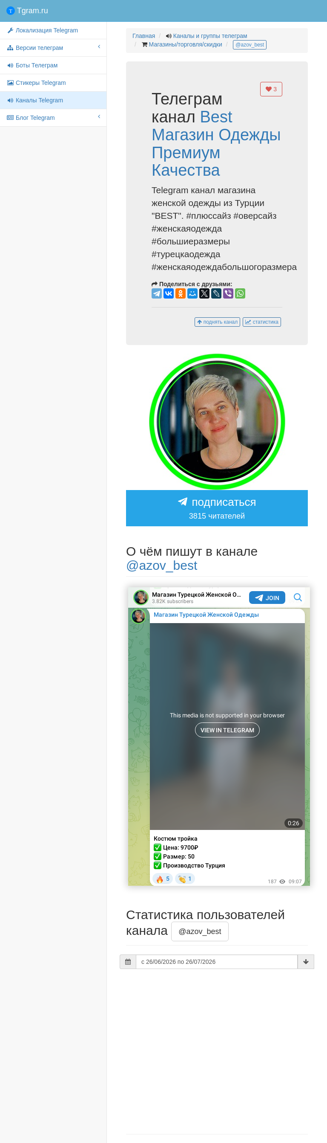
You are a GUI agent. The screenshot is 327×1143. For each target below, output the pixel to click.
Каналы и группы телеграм (210, 35)
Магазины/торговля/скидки (185, 44)
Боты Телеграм (31, 65)
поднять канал (217, 322)
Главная (143, 35)
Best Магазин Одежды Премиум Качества (216, 143)
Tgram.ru (27, 10)
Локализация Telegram (42, 30)
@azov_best (249, 45)
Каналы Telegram (34, 100)
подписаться (217, 509)
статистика (261, 322)
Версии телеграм (53, 47)
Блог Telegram (53, 117)
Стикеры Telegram (36, 82)
